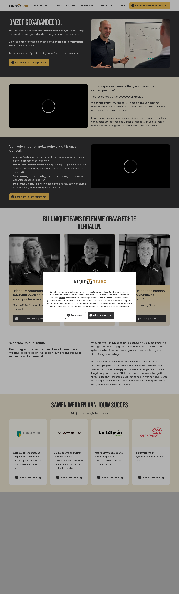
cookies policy (114, 300)
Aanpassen (77, 315)
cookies (62, 297)
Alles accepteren (102, 315)
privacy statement (112, 306)
